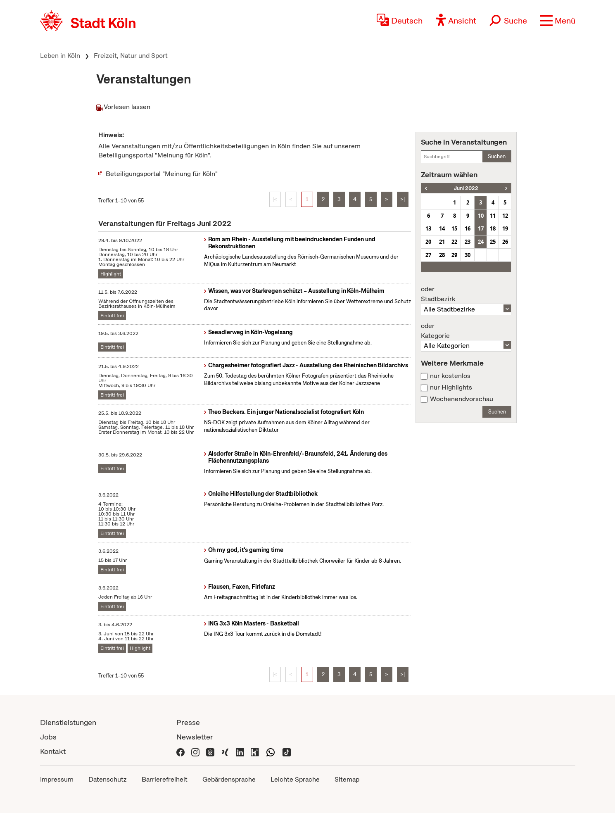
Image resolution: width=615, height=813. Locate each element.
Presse (188, 722)
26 (505, 241)
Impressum (57, 779)
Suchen (497, 156)
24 (481, 241)
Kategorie (466, 331)
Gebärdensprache (229, 779)
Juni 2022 (466, 188)
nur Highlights (451, 387)
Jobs (48, 737)
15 (454, 228)
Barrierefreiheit (165, 779)
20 (428, 241)
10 (481, 215)
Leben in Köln (60, 55)
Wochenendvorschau (461, 399)
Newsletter (194, 737)
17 (481, 228)
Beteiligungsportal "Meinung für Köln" (162, 173)
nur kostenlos (450, 376)
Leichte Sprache (295, 779)
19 (505, 228)
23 (467, 241)
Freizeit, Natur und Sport (131, 55)
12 (505, 215)
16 (467, 228)
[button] (557, 20)
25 (493, 241)
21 (442, 241)
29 (454, 255)
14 (442, 228)
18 (493, 228)
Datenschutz (107, 779)
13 (428, 228)
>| (402, 199)
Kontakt (53, 751)
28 (442, 255)
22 (454, 241)
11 (493, 215)
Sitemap (347, 779)
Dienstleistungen (68, 722)
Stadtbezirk (466, 294)
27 (428, 255)
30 (467, 255)
